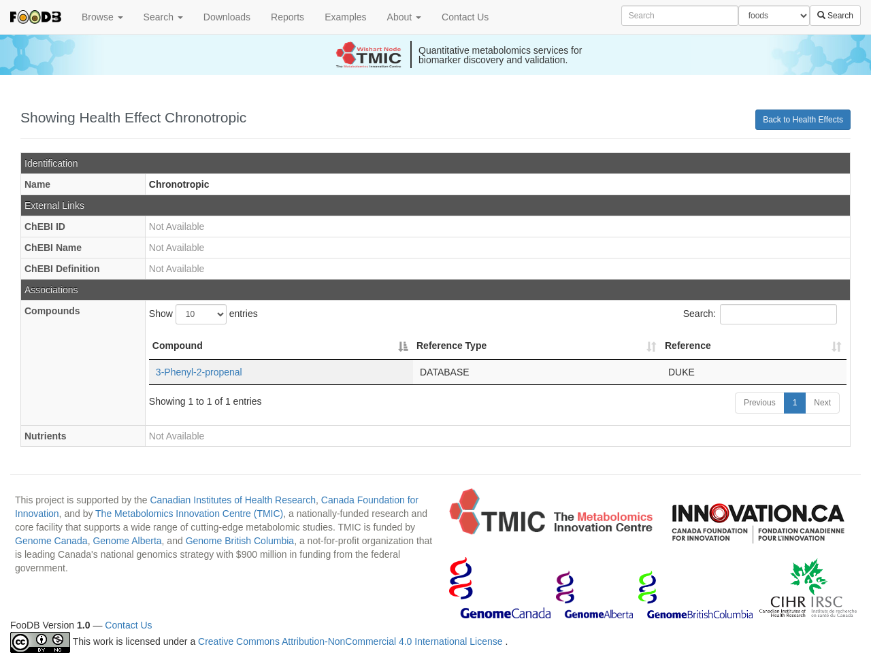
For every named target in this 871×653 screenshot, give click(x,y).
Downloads (226, 17)
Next (822, 402)
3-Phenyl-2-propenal (199, 372)
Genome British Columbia (240, 540)
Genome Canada (51, 540)
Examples (345, 17)
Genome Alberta (127, 540)
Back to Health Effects (803, 119)
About (404, 17)
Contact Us (465, 17)
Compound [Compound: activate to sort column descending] (177, 345)
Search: (760, 314)
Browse (102, 17)
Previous (760, 402)
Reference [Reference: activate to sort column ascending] (688, 345)
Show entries (203, 314)
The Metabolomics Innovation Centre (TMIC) (189, 513)
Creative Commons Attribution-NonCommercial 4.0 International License (351, 642)
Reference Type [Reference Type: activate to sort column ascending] (451, 345)
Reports (287, 17)
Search (163, 17)
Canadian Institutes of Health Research (233, 500)
